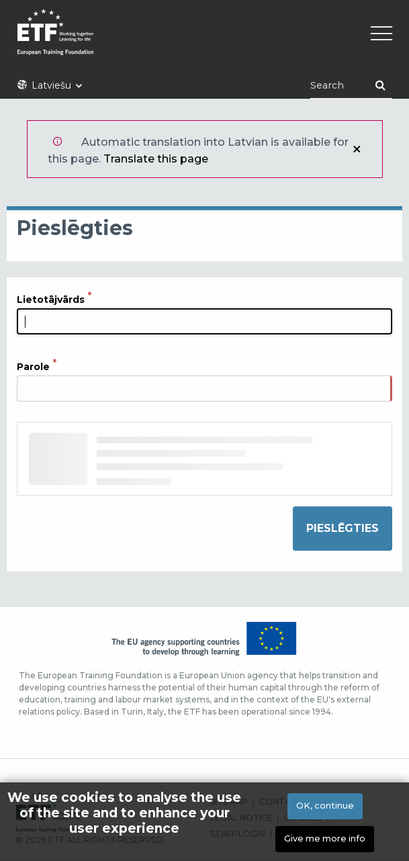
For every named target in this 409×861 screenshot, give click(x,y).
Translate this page (155, 158)
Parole (33, 367)
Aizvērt (356, 149)
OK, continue (325, 808)
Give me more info (324, 840)
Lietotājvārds (51, 299)
